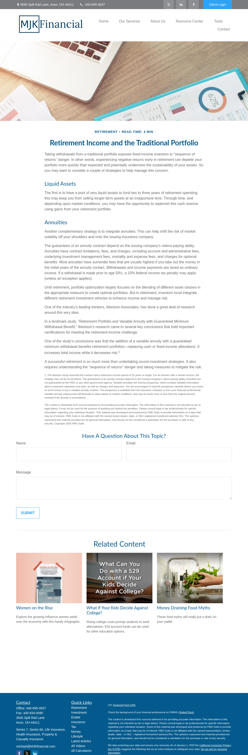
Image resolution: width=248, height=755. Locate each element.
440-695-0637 (92, 4)
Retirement (79, 708)
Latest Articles (81, 741)
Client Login (217, 4)
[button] (103, 21)
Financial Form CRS (124, 705)
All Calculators (81, 751)
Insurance (78, 722)
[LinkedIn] (181, 4)
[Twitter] (169, 4)
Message (23, 472)
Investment (79, 712)
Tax (73, 727)
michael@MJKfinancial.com (35, 746)
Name (21, 443)
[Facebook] (193, 4)
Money (76, 731)
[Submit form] (28, 513)
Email (130, 443)
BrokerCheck (186, 712)
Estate (75, 717)
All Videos (78, 746)
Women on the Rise (34, 607)
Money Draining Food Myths (183, 607)
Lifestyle (77, 736)
